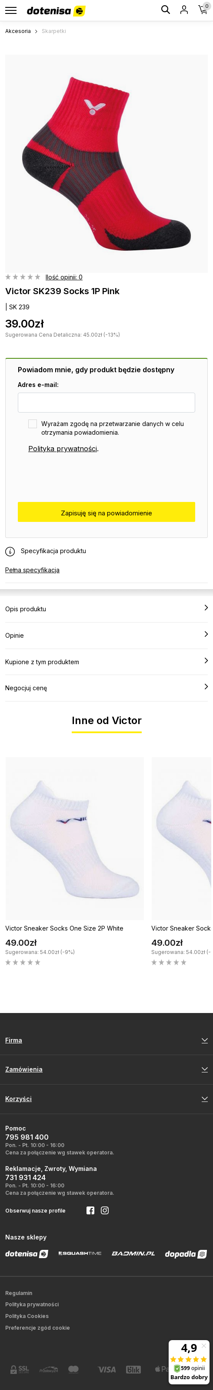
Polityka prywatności (62, 448)
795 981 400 (27, 1137)
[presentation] (84, 478)
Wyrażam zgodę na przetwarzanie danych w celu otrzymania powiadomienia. (112, 428)
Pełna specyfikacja (32, 570)
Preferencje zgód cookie (37, 1327)
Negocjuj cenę (106, 688)
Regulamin (18, 1293)
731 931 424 (25, 1177)
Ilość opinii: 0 (64, 277)
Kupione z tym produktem (106, 661)
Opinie (106, 635)
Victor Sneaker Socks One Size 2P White (64, 928)
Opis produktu (106, 609)
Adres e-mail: (38, 384)
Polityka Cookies (27, 1316)
